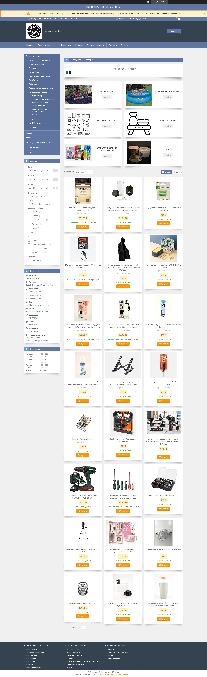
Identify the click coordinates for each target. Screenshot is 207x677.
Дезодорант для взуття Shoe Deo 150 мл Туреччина (163, 325)
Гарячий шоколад (33, 668)
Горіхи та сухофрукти (75, 664)
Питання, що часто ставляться (38, 143)
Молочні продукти (74, 655)
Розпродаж (66, 45)
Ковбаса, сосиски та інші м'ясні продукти (83, 661)
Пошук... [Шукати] (173, 31)
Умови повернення (114, 658)
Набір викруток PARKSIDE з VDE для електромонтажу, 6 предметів (123, 496)
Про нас (124, 45)
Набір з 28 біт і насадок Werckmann (164, 495)
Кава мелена (31, 655)
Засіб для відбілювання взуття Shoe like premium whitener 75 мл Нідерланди (83, 383)
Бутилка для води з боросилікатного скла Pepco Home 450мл (163, 604)
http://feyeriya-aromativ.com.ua (37, 305)
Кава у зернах (31, 649)
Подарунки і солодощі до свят (41, 88)
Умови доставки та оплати (118, 652)
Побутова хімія (35, 84)
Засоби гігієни (34, 80)
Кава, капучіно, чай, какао (39, 60)
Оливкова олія (73, 649)
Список (179, 172)
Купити (84, 226)
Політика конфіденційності (121, 674)
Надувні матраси (107, 91)
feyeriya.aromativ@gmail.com (37, 311)
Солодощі (33, 68)
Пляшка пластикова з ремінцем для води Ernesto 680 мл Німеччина (123, 325)
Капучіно (29, 664)
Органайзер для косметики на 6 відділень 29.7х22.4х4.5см (123, 550)
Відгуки (28, 138)
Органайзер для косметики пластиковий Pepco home (163, 550)
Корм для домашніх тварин (40, 76)
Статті (28, 153)
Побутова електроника (107, 120)
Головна (30, 45)
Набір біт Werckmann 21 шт (83, 439)
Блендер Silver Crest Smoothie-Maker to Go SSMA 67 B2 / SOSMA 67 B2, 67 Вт (123, 209)
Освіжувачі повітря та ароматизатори (107, 149)
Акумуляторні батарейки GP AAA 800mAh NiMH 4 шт (163, 209)
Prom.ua (116, 672)
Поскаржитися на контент (99, 674)
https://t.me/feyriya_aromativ (37, 341)
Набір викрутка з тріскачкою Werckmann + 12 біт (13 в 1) (163, 383)
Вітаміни (70, 668)
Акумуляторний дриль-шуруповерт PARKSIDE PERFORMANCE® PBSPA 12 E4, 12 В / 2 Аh (163, 441)
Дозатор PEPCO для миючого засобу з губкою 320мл (123, 604)
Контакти (113, 45)
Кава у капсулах (32, 661)
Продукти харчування (37, 64)
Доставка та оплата (95, 45)
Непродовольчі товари (38, 92)
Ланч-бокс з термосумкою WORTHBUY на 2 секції (163, 266)
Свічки (167, 149)
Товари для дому (167, 120)
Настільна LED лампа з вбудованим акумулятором (83, 209)
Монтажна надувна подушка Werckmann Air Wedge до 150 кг (83, 266)
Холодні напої (34, 72)
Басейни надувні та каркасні (167, 91)
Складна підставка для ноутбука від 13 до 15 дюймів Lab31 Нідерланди (123, 383)
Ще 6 (33, 232)
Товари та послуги (46, 45)
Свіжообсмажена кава (35, 652)
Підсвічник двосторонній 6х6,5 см (83, 603)
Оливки (70, 658)
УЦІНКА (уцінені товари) (38, 123)
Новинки (79, 45)
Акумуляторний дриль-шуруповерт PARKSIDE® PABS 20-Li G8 (83, 496)
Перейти (106, 97)
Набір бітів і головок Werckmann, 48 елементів (123, 440)
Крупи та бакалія (73, 652)
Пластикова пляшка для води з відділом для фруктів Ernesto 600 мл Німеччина (83, 325)
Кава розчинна (32, 658)
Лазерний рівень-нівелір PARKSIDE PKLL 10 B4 (83, 550)
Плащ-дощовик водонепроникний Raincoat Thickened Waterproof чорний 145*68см (123, 267)
